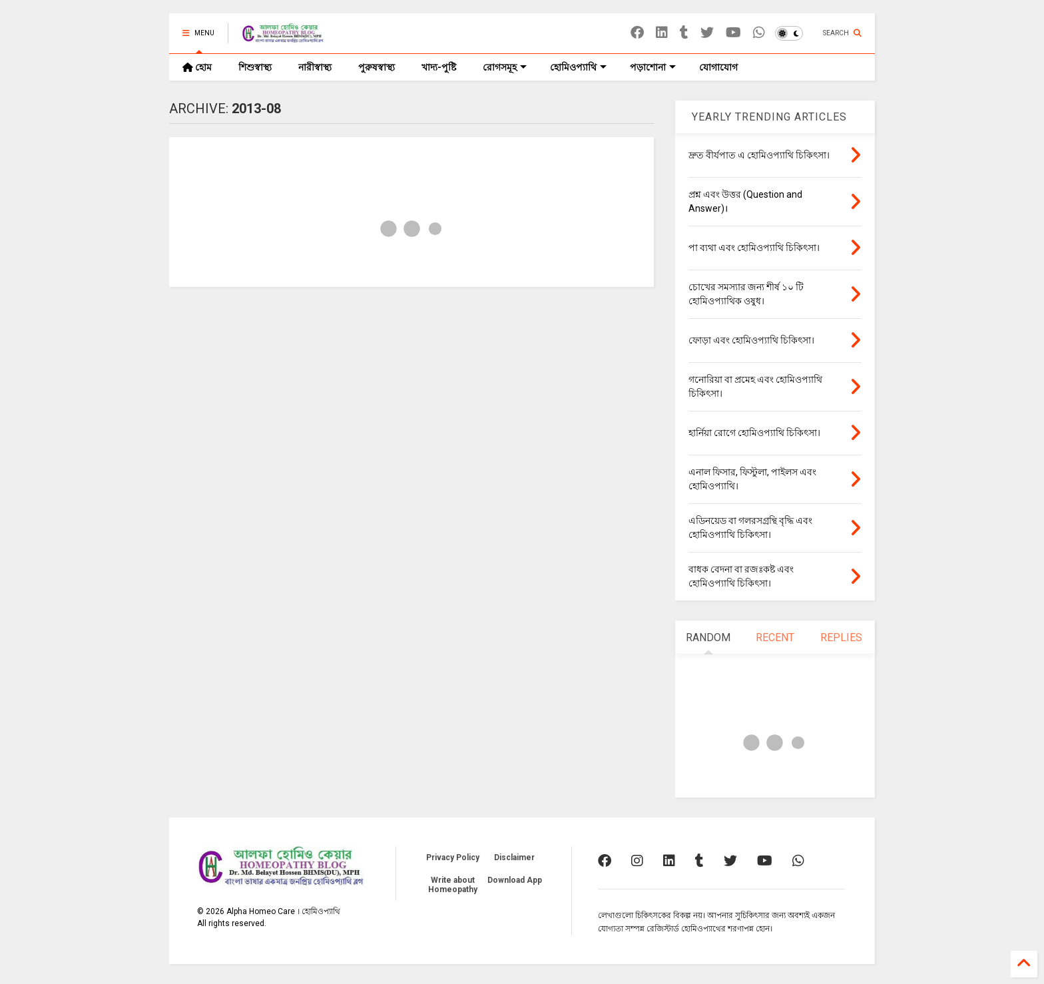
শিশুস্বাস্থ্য (255, 67)
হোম (197, 67)
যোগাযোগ (718, 67)
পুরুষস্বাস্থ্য (376, 67)
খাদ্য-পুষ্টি (438, 67)
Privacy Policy (452, 857)
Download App (514, 880)
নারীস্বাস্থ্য (315, 67)
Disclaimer (514, 857)
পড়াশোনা (653, 67)
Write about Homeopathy (452, 884)
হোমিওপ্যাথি (578, 67)
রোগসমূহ (505, 67)
